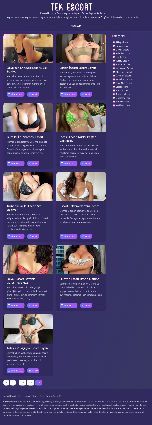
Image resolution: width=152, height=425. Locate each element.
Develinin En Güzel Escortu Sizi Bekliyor (27, 69)
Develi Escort (122, 49)
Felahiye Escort (123, 53)
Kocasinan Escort (124, 68)
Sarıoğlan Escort (124, 83)
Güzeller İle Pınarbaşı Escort (25, 137)
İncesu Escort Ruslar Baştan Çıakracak (78, 138)
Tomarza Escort (124, 94)
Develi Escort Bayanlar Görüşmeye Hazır (21, 280)
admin (35, 94)
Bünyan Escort (123, 46)
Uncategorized (123, 97)
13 (30, 382)
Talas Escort (122, 90)
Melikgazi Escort (124, 72)
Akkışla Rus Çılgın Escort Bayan (27, 348)
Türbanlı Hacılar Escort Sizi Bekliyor (24, 207)
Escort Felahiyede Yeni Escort (79, 206)
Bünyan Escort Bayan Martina (79, 279)
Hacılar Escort (123, 57)
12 (22, 382)
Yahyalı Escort (123, 101)
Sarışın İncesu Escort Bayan (78, 67)
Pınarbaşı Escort (124, 79)
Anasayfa (76, 26)
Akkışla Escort (122, 42)
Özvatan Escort (123, 75)
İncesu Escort (122, 60)
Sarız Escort (122, 86)
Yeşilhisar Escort (124, 105)
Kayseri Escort (123, 64)
